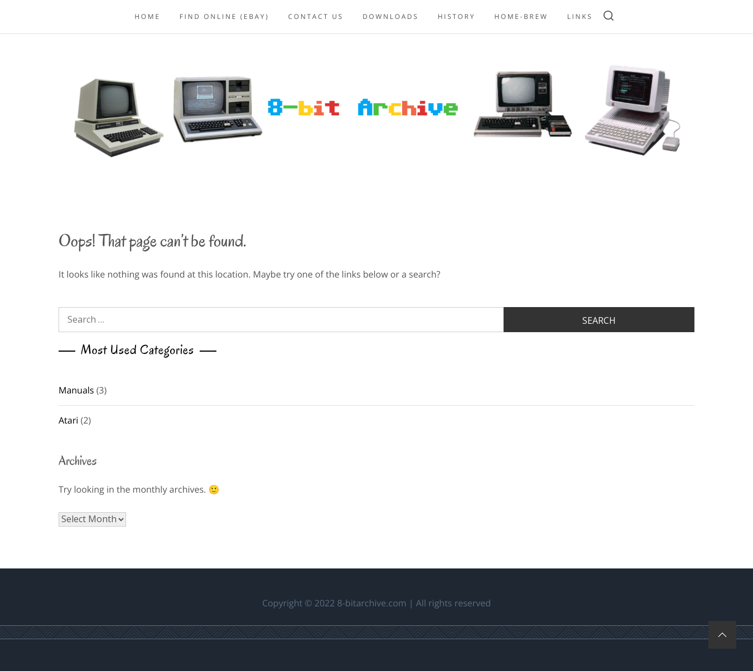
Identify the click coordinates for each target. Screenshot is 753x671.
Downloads (391, 16)
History (456, 16)
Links (580, 16)
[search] (609, 17)
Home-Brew (521, 16)
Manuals (76, 390)
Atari (68, 420)
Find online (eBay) (224, 16)
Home (147, 16)
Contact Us (316, 16)
